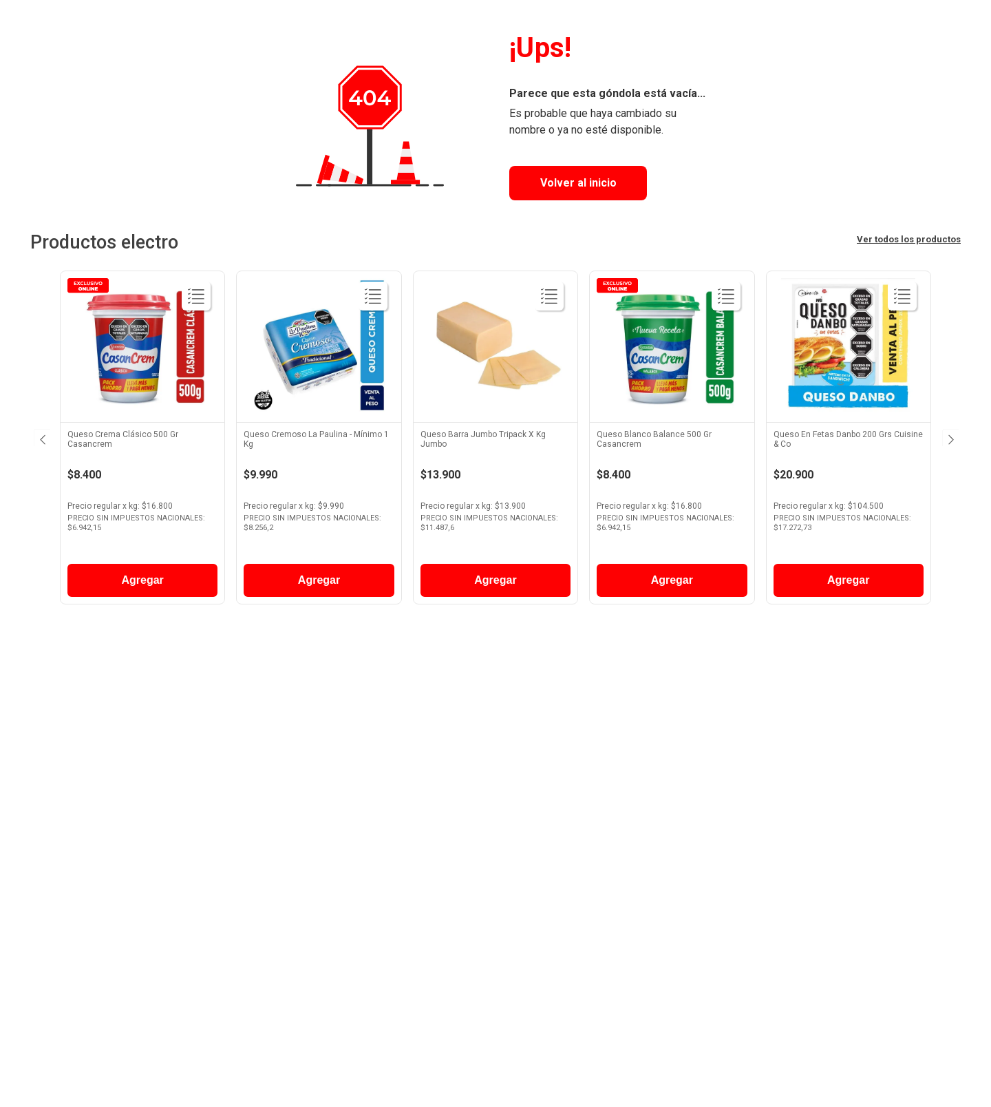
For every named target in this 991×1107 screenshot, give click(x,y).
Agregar (142, 580)
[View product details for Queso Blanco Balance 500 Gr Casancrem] (672, 441)
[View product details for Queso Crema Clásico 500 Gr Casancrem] (142, 441)
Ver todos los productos (909, 239)
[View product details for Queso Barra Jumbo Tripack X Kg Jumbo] (495, 441)
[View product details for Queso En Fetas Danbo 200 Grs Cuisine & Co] (848, 441)
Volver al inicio (578, 182)
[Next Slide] (950, 437)
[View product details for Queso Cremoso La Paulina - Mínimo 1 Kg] (319, 441)
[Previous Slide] (41, 437)
